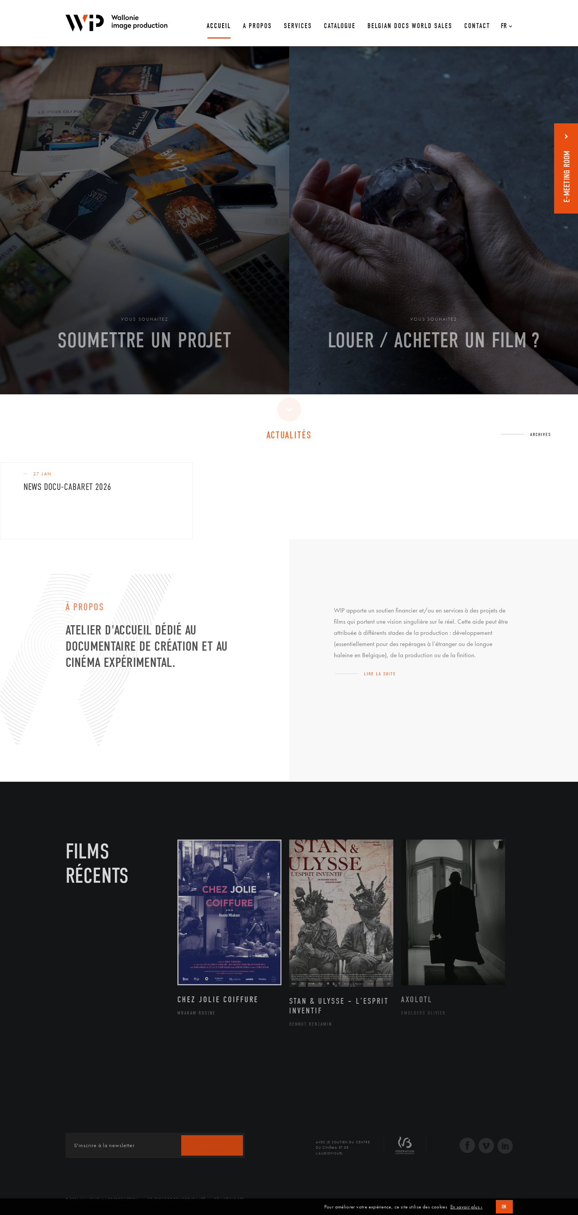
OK (504, 1206)
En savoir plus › (466, 1207)
